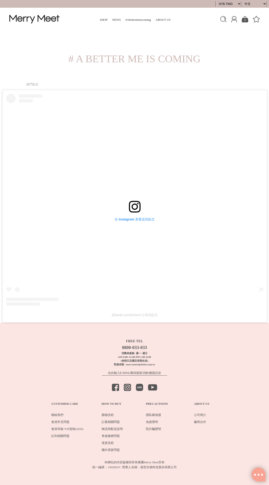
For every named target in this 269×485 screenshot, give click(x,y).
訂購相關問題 (111, 421)
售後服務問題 (111, 435)
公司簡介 (200, 414)
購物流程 (108, 414)
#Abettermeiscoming (138, 19)
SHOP (103, 19)
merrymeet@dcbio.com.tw (140, 364)
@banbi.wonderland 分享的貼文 (135, 315)
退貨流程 (108, 442)
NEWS (116, 19)
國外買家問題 (111, 449)
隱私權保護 (153, 414)
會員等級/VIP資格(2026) (67, 428)
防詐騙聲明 (153, 428)
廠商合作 (200, 421)
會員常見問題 (60, 421)
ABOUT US (162, 19)
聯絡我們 (57, 414)
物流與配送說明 (112, 428)
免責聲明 (152, 421)
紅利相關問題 (60, 435)
